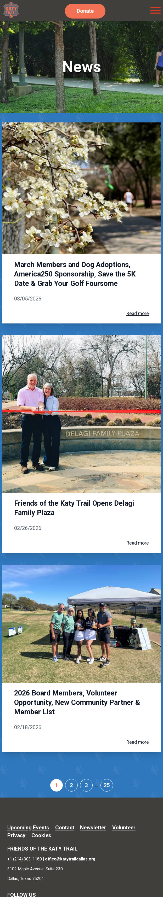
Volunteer (124, 827)
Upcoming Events (28, 827)
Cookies (41, 835)
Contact (64, 827)
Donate (85, 11)
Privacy (16, 835)
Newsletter (93, 827)
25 (107, 785)
